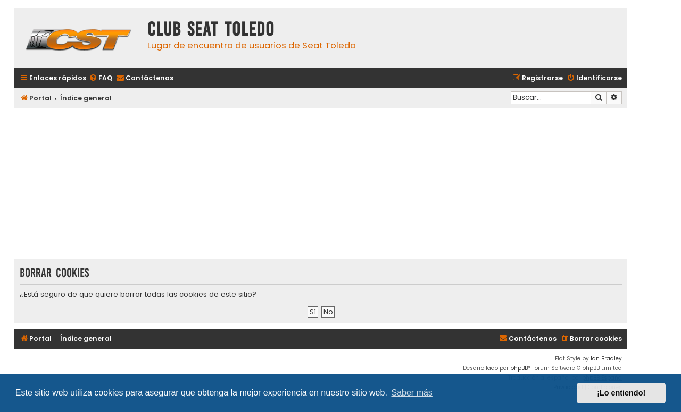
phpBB (519, 368)
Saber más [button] (412, 392)
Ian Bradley (606, 359)
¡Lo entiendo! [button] (621, 393)
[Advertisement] (320, 184)
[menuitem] (100, 78)
